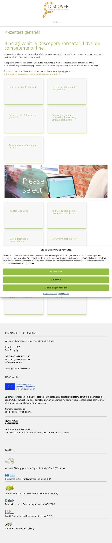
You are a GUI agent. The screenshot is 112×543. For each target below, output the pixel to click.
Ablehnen (56, 279)
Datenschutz (63, 293)
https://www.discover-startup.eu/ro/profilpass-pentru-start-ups (32, 74)
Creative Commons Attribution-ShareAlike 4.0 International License (37, 432)
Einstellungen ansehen (56, 287)
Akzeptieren (56, 271)
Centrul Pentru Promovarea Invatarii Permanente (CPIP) (31, 493)
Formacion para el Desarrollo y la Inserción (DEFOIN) (30, 504)
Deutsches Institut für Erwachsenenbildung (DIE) (28, 479)
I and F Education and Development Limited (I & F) (28, 516)
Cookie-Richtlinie (50, 293)
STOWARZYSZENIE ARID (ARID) (19, 528)
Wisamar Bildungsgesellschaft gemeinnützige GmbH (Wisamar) (35, 468)
